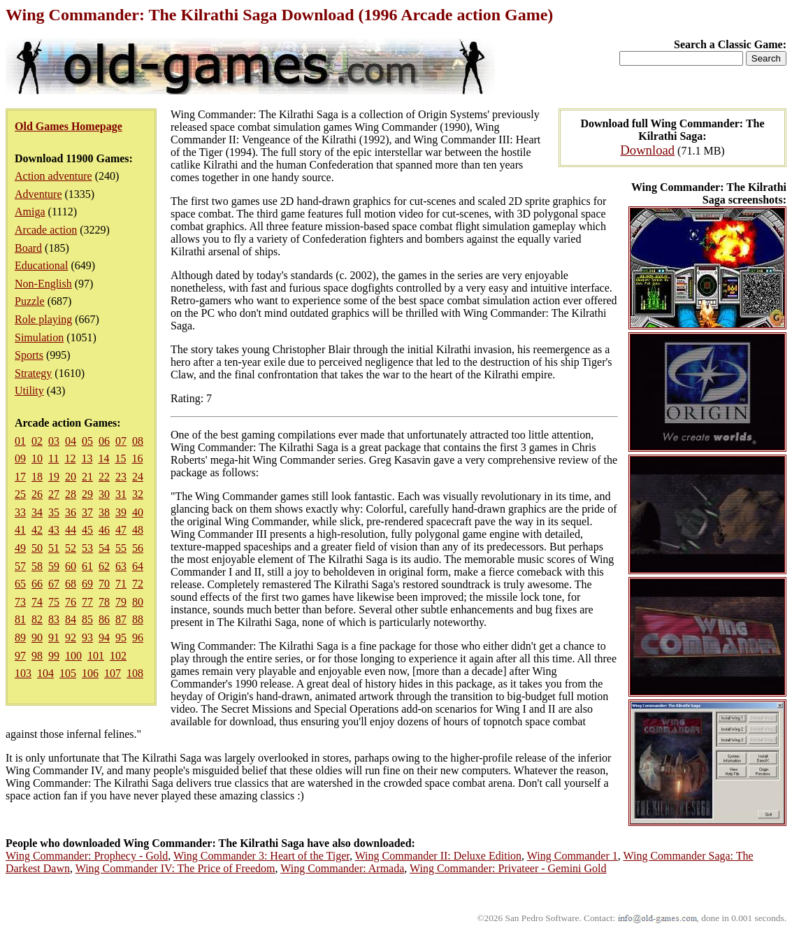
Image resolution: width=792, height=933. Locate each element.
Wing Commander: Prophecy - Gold (87, 856)
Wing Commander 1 (572, 856)
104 (45, 673)
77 (87, 602)
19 (53, 477)
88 (137, 619)
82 (37, 619)
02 (37, 441)
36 (70, 512)
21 (87, 477)
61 (87, 566)
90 (37, 637)
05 (87, 441)
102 (118, 656)
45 (87, 530)
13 (86, 458)
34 (37, 512)
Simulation (39, 337)
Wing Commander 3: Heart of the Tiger (261, 856)
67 (53, 584)
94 (104, 637)
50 (37, 548)
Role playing (43, 319)
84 (70, 619)
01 (20, 441)
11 (53, 458)
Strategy (33, 373)
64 (137, 566)
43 (53, 530)
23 (121, 477)
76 (70, 602)
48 (137, 530)
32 (137, 494)
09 (20, 458)
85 (87, 619)
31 (121, 494)
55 (121, 548)
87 (121, 619)
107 (112, 673)
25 (20, 494)
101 (95, 656)
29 (87, 494)
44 (70, 530)
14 (103, 458)
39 (121, 512)
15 (120, 458)
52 (70, 548)
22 (104, 477)
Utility (29, 391)
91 (53, 637)
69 (87, 584)
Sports (29, 355)
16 (137, 458)
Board (28, 248)
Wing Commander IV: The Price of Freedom (175, 868)
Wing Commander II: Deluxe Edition (438, 856)
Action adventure (53, 176)
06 (104, 441)
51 (53, 548)
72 (137, 584)
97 (20, 656)
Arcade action (46, 230)
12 (69, 458)
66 (37, 584)
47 (121, 530)
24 (137, 477)
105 (67, 673)
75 (53, 602)
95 (121, 637)
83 (53, 619)
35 (53, 512)
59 (53, 566)
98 (37, 656)
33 (20, 512)
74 (37, 602)
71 (121, 584)
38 (104, 512)
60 (70, 566)
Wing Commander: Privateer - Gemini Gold (508, 868)
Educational (41, 265)
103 (23, 673)
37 (87, 512)
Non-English (43, 284)
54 (104, 548)
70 (104, 584)
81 (20, 619)
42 (37, 530)
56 (137, 548)
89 (20, 637)
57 (20, 566)
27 (53, 494)
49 (20, 548)
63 (121, 566)
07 (121, 441)
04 (70, 441)
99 (53, 656)
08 (137, 441)
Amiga (30, 212)
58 (37, 566)
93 (87, 637)
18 (37, 477)
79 (121, 602)
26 (37, 494)
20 (70, 477)
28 (70, 494)
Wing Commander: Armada (342, 868)
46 (104, 530)
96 (137, 637)
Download (647, 150)
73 (20, 602)
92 (70, 637)
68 (70, 584)
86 (104, 619)
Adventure (38, 194)
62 (104, 566)
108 (135, 673)
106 (90, 673)
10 (37, 458)
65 (20, 584)
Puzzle (30, 301)
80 (137, 602)
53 (87, 548)
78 (104, 602)
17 (20, 477)
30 (104, 494)
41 (20, 530)
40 (137, 512)
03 (53, 441)
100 (73, 656)
